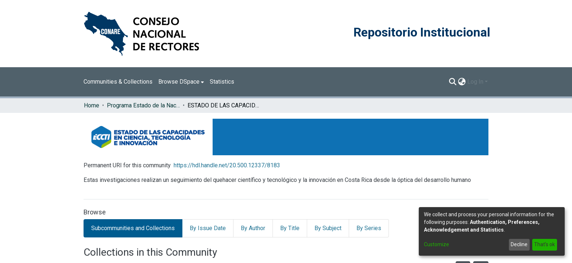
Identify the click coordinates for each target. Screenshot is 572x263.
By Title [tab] (289, 228)
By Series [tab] (368, 228)
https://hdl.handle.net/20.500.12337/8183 (227, 165)
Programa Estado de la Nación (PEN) (143, 105)
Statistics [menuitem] (222, 81)
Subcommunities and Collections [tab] (133, 228)
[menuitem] (181, 82)
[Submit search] (452, 81)
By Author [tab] (253, 228)
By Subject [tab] (327, 228)
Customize (436, 244)
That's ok (544, 244)
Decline (519, 244)
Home (91, 105)
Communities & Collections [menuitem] (118, 81)
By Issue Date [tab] (208, 228)
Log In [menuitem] (475, 81)
